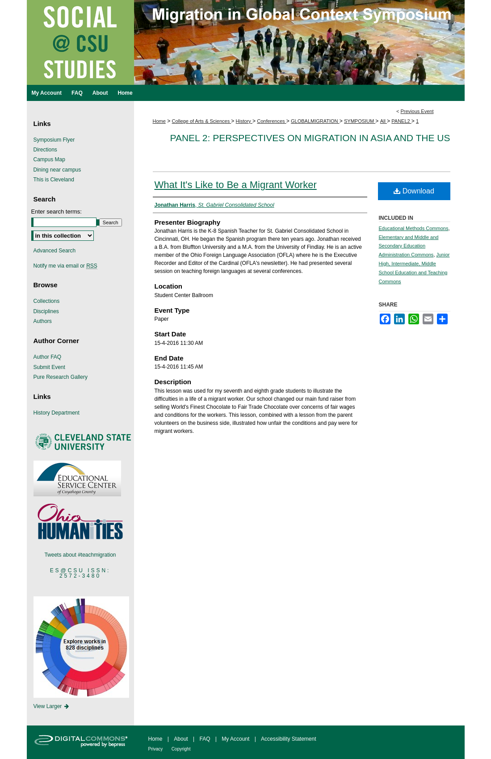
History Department (57, 413)
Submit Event (49, 367)
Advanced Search (55, 250)
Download (414, 191)
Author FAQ (48, 357)
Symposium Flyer (54, 140)
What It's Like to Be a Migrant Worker (236, 184)
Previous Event (416, 111)
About (181, 739)
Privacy (155, 748)
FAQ (204, 739)
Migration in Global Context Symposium (246, 65)
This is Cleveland (54, 179)
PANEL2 (401, 121)
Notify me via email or (65, 266)
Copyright (181, 748)
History (244, 121)
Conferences (271, 121)
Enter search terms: (56, 211)
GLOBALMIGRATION (315, 121)
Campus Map (49, 159)
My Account (235, 739)
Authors (43, 321)
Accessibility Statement (288, 739)
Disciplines (46, 311)
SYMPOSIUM (359, 121)
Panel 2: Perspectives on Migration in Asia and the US (310, 138)
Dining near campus (57, 170)
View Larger (52, 706)
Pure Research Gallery (61, 377)
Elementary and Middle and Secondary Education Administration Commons (409, 246)
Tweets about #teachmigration (80, 555)
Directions (45, 150)
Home (159, 121)
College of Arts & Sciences (201, 121)
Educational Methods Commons (414, 228)
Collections (47, 301)
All (383, 121)
